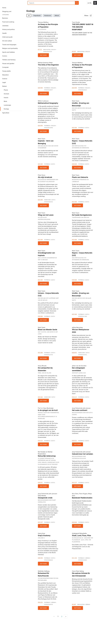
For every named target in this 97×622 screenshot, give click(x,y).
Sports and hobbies (8, 52)
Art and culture (7, 41)
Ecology (6, 109)
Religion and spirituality (10, 48)
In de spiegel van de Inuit (48, 410)
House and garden (8, 63)
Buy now (43, 55)
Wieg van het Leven (46, 215)
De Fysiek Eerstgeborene (82, 215)
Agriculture (5, 113)
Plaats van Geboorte (80, 177)
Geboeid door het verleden (82, 454)
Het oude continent (79, 410)
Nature (4, 86)
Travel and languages (9, 44)
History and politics (8, 29)
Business (5, 18)
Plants (6, 90)
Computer (5, 67)
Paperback (37, 15)
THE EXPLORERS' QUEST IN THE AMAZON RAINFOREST (82, 27)
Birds (5, 101)
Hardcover (47, 15)
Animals (6, 94)
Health (4, 33)
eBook (57, 15)
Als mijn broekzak (45, 177)
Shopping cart (6, 11)
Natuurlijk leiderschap (47, 456)
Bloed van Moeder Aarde (47, 330)
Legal (4, 82)
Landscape (7, 105)
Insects (6, 97)
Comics (4, 56)
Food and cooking (8, 22)
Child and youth (7, 37)
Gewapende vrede (45, 498)
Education (5, 75)
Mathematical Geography (48, 103)
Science (4, 78)
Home (4, 8)
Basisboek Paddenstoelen (82, 498)
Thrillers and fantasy (8, 60)
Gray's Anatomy (44, 535)
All (29, 15)
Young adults (6, 71)
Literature (5, 25)
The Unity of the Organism (48, 65)
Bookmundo (10, 3)
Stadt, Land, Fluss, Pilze (81, 535)
